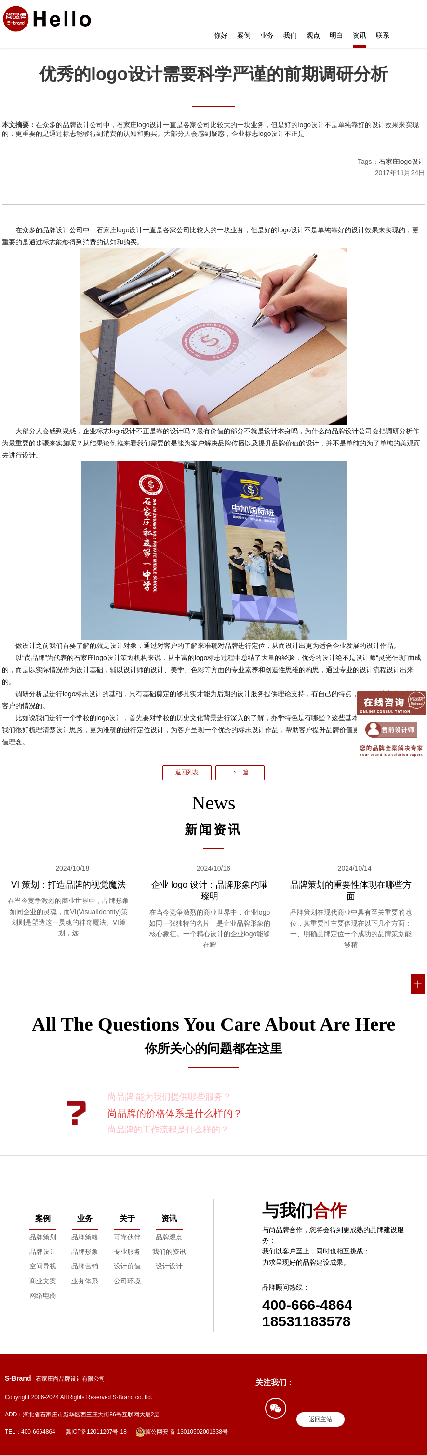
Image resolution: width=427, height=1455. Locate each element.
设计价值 (127, 1266)
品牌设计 (42, 1251)
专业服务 (127, 1251)
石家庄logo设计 (402, 161)
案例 (244, 35)
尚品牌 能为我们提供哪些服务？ (169, 1097)
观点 (313, 35)
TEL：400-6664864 (30, 1431)
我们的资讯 (169, 1251)
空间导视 (42, 1266)
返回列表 (187, 772)
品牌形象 (84, 1251)
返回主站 (320, 1419)
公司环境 (127, 1281)
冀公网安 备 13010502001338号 (181, 1432)
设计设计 (169, 1266)
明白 (336, 35)
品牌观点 (169, 1237)
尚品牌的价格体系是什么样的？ (174, 1113)
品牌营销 (84, 1266)
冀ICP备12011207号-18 (96, 1431)
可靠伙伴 (127, 1237)
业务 (267, 35)
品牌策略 (84, 1237)
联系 (382, 35)
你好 (220, 35)
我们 (290, 35)
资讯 (359, 35)
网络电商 (42, 1295)
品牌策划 (42, 1237)
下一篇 (240, 772)
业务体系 (84, 1281)
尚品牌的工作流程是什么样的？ (168, 1129)
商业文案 (42, 1281)
